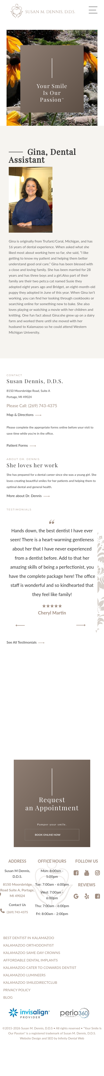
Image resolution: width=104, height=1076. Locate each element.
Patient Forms (17, 445)
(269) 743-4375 (17, 912)
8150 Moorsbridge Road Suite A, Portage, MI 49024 (17, 890)
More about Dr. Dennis (24, 496)
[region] (52, 573)
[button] (20, 625)
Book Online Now (52, 834)
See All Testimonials (21, 642)
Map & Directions (20, 414)
